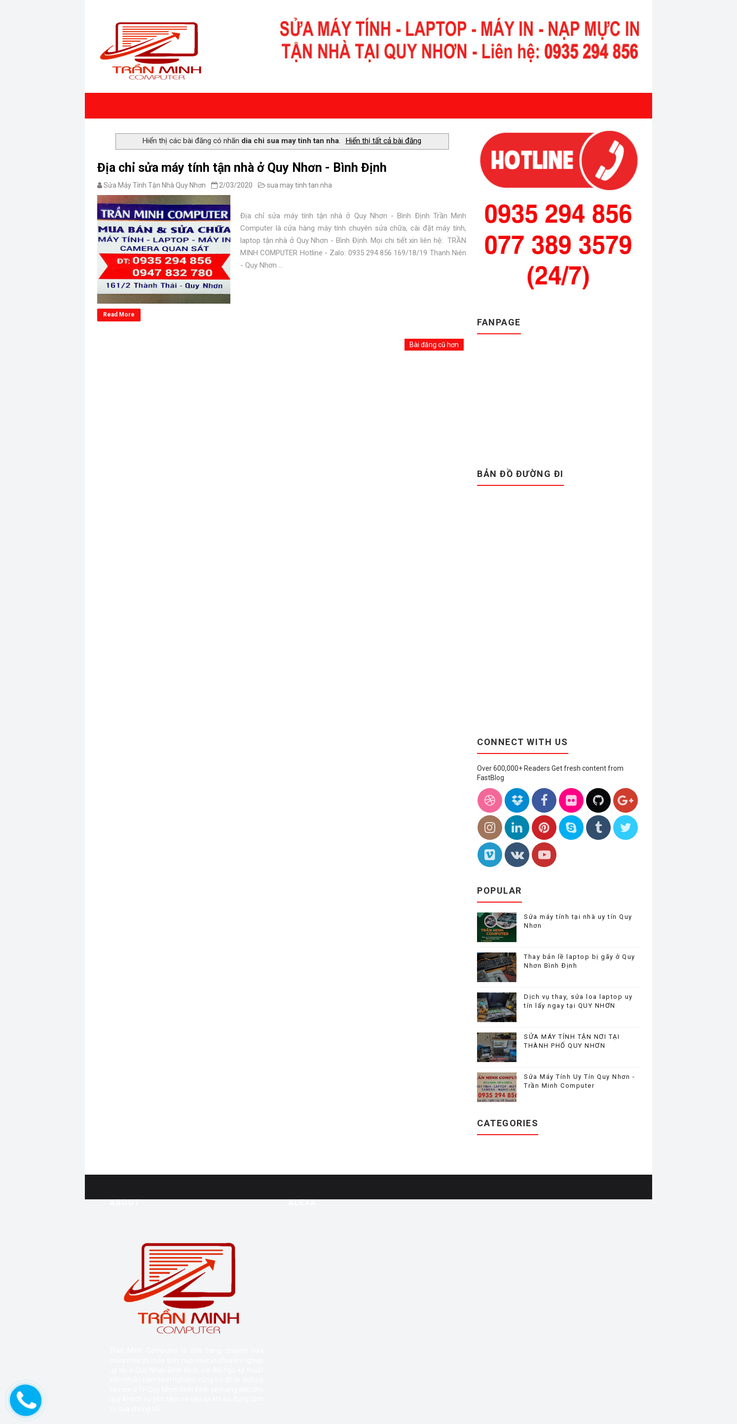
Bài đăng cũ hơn (434, 345)
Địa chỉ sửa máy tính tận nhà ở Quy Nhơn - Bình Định (242, 167)
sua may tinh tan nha (299, 185)
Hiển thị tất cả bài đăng (383, 140)
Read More (119, 314)
